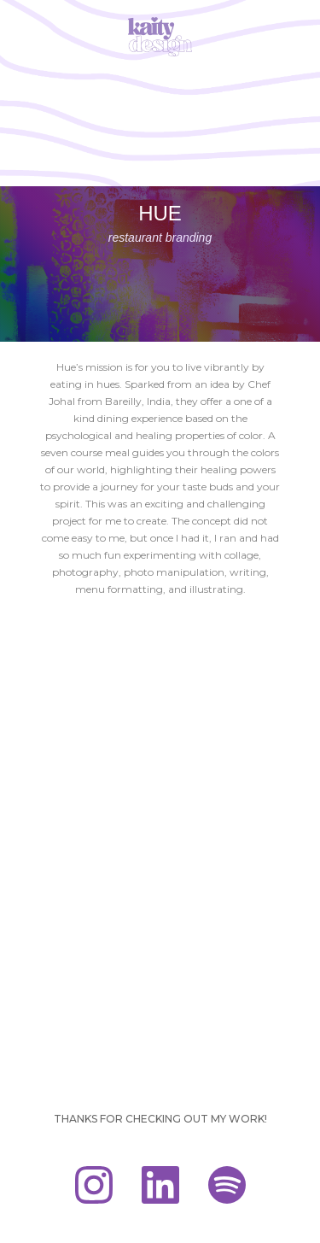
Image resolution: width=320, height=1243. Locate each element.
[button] (295, 24)
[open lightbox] (160, 628)
